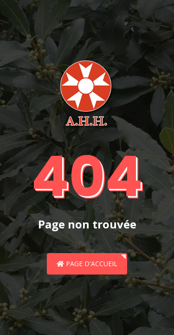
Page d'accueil (87, 263)
